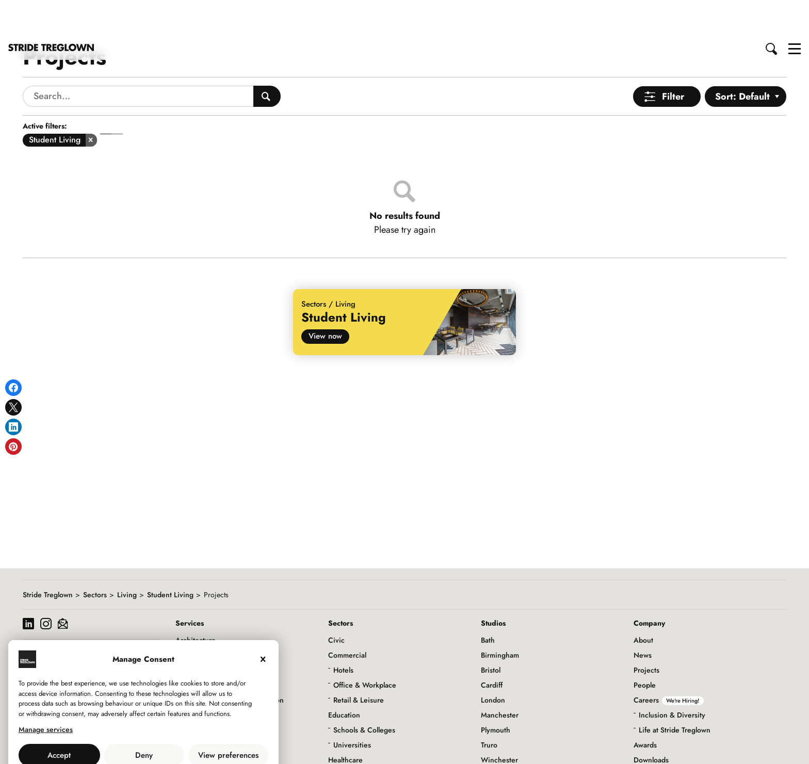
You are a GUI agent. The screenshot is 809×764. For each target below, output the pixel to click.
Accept (59, 718)
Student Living (170, 558)
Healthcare (345, 723)
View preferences (228, 718)
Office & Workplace (364, 648)
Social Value (653, 738)
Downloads (651, 723)
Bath (488, 603)
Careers (669, 663)
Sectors (95, 558)
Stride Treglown (48, 558)
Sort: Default (742, 60)
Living (127, 558)
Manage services (46, 693)
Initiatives (649, 753)
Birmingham (500, 618)
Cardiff (492, 648)
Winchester (499, 723)
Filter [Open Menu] (673, 60)
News (643, 618)
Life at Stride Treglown (674, 693)
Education (344, 678)
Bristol (490, 633)
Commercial (347, 618)
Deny (144, 718)
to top (791, 747)
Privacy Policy (172, 741)
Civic (336, 603)
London (493, 663)
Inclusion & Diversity (672, 678)
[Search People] (267, 59)
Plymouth (495, 693)
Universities (352, 708)
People (645, 648)
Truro (489, 708)
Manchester (500, 678)
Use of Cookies (117, 741)
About (643, 603)
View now (325, 299)
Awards (645, 708)
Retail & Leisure (358, 663)
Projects (646, 633)
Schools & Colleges (364, 693)
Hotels (343, 633)
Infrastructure (349, 738)
